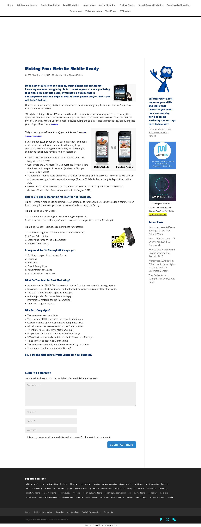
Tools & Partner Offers (101, 2)
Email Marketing (71, 5)
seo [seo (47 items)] (130, 493)
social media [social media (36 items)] (31, 497)
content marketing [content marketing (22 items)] (109, 484)
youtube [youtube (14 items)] (170, 497)
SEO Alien (32, 75)
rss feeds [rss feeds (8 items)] (76, 493)
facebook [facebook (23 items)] (164, 484)
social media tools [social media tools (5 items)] (83, 497)
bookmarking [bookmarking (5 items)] (85, 484)
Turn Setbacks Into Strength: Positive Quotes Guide (162, 279)
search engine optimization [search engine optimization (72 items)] (115, 493)
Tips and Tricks (75, 75)
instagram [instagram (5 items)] (131, 488)
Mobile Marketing (60, 75)
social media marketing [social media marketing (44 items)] (48, 497)
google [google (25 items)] (69, 488)
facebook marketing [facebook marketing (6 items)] (34, 488)
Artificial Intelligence (27, 5)
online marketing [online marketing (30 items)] (49, 493)
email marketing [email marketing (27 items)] (152, 484)
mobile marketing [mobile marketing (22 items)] (33, 493)
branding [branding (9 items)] (96, 484)
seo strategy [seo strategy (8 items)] (152, 493)
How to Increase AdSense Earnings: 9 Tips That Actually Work (162, 231)
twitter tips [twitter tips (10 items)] (104, 497)
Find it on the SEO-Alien (166, 2)
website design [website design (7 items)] (141, 497)
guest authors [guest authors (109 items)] (106, 488)
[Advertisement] (100, 36)
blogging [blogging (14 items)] (73, 484)
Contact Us (108, 512)
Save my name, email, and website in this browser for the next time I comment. (69, 437)
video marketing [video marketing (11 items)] (117, 497)
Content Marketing (50, 5)
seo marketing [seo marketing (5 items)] (139, 493)
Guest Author (137, 2)
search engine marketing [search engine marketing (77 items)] (92, 493)
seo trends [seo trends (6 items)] (164, 493)
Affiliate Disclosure (121, 2)
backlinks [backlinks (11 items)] (64, 484)
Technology (76, 11)
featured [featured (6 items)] (61, 488)
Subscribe (149, 2)
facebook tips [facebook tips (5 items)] (49, 488)
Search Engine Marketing (151, 5)
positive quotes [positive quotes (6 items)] (64, 493)
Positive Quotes (127, 5)
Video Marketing (93, 11)
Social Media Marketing (178, 5)
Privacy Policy (111, 525)
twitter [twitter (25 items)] (94, 497)
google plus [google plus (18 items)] (94, 488)
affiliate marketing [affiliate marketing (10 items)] (33, 484)
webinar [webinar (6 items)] (129, 497)
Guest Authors (73, 512)
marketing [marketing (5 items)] (163, 488)
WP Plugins (125, 11)
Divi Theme (41, 519)
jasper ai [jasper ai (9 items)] (141, 488)
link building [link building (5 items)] (151, 488)
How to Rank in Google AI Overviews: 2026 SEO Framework (162, 242)
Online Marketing (107, 5)
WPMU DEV (63, 519)
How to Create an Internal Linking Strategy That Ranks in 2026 (162, 253)
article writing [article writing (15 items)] (52, 484)
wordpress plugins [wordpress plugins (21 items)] (157, 497)
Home (10, 5)
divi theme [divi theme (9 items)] (139, 484)
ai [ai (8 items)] (44, 484)
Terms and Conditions (93, 525)
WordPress (110, 11)
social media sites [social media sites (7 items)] (66, 497)
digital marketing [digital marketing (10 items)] (125, 484)
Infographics (89, 5)
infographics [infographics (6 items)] (120, 488)
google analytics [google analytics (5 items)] (81, 488)
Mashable (54, 124)
